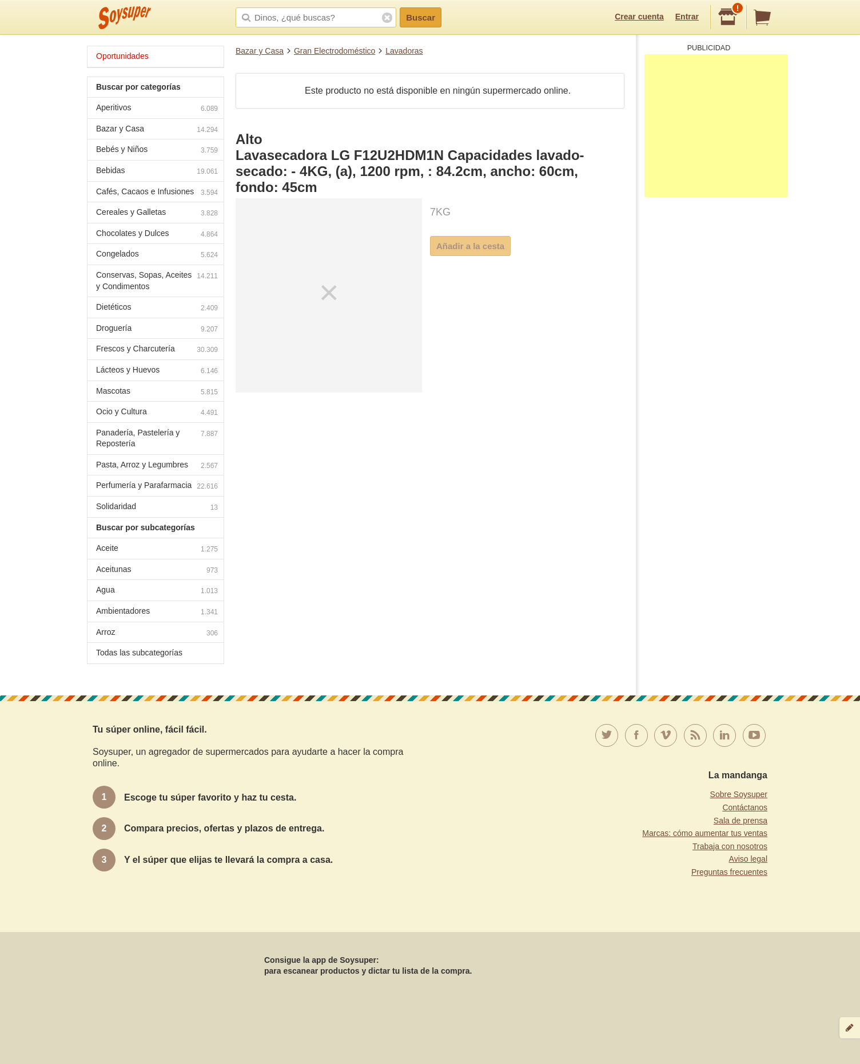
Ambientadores (157, 612)
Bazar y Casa (260, 50)
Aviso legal (748, 858)
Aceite (157, 549)
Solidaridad (157, 508)
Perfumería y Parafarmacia (157, 487)
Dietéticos (157, 308)
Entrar (687, 16)
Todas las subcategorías (139, 652)
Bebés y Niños (157, 151)
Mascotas (157, 392)
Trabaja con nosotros (729, 846)
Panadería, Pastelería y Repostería (157, 438)
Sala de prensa (740, 820)
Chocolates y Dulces (157, 235)
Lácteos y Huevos (157, 371)
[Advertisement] (715, 125)
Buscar (420, 17)
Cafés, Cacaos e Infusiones (157, 193)
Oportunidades (122, 56)
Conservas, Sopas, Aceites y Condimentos (157, 280)
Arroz (157, 633)
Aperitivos (157, 109)
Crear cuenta (639, 16)
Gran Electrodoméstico (334, 50)
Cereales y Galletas (157, 213)
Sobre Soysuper (738, 794)
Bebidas (157, 172)
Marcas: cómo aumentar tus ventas (704, 833)
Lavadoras (404, 50)
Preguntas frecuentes (729, 872)
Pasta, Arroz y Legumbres (157, 466)
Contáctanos (744, 807)
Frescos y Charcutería (157, 350)
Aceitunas (157, 571)
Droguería (157, 329)
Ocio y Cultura (157, 413)
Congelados (157, 255)
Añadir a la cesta (470, 246)
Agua (157, 591)
